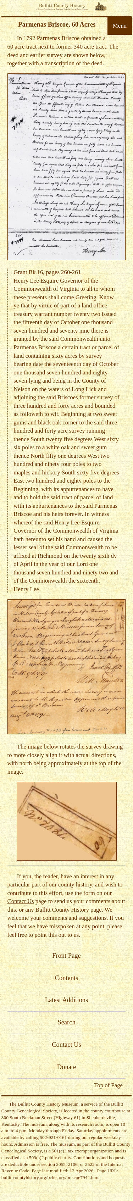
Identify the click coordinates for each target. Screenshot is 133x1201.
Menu (120, 25)
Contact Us (20, 901)
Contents (66, 978)
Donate (66, 1067)
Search (66, 1022)
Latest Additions (66, 999)
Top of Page (108, 1085)
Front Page (66, 955)
